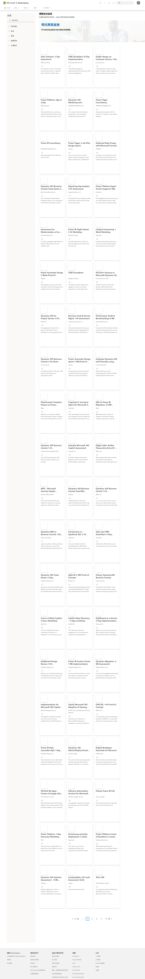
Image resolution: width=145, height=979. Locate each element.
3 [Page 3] (92, 919)
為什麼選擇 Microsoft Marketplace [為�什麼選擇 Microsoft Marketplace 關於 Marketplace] (16, 956)
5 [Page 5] (101, 919)
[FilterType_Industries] (9, 35)
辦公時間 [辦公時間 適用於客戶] (32, 956)
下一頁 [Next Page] (107, 919)
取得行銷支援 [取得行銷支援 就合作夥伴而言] (55, 963)
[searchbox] (23, 20)
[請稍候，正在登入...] (138, 3)
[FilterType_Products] (9, 31)
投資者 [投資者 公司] (97, 966)
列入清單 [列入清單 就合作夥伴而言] (54, 959)
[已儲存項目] (109, 3)
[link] (52, 67)
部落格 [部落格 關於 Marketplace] (9, 959)
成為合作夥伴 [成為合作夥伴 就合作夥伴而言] (55, 956)
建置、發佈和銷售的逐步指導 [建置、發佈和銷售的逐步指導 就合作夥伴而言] (60, 970)
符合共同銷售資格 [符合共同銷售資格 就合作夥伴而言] (57, 973)
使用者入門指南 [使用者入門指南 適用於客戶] (34, 959)
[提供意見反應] (100, 3)
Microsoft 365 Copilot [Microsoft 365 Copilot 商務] (78, 977)
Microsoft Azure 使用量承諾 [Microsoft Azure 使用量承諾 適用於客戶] (37, 970)
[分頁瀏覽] (92, 920)
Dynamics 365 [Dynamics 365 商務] (76, 966)
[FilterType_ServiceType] (9, 40)
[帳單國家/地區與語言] (125, 3)
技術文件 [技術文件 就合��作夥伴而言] (54, 966)
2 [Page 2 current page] (87, 919)
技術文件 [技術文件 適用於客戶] (32, 963)
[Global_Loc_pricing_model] (9, 45)
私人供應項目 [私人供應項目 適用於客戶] (34, 966)
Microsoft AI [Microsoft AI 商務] (75, 956)
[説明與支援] (105, 3)
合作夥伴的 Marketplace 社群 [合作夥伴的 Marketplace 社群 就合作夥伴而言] (60, 977)
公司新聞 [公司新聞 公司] (98, 959)
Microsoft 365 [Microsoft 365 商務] (76, 970)
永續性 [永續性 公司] (97, 970)
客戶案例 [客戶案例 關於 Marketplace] (9, 963)
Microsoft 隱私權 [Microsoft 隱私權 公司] (100, 963)
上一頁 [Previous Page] (76, 919)
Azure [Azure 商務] (74, 963)
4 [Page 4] (96, 919)
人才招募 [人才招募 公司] (98, 956)
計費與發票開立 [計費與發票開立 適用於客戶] (34, 973)
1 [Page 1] (82, 919)
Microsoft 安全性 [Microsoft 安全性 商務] (76, 959)
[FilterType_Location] (9, 26)
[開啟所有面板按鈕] (7, 8)
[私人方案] (113, 3)
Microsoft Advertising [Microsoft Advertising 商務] (78, 973)
